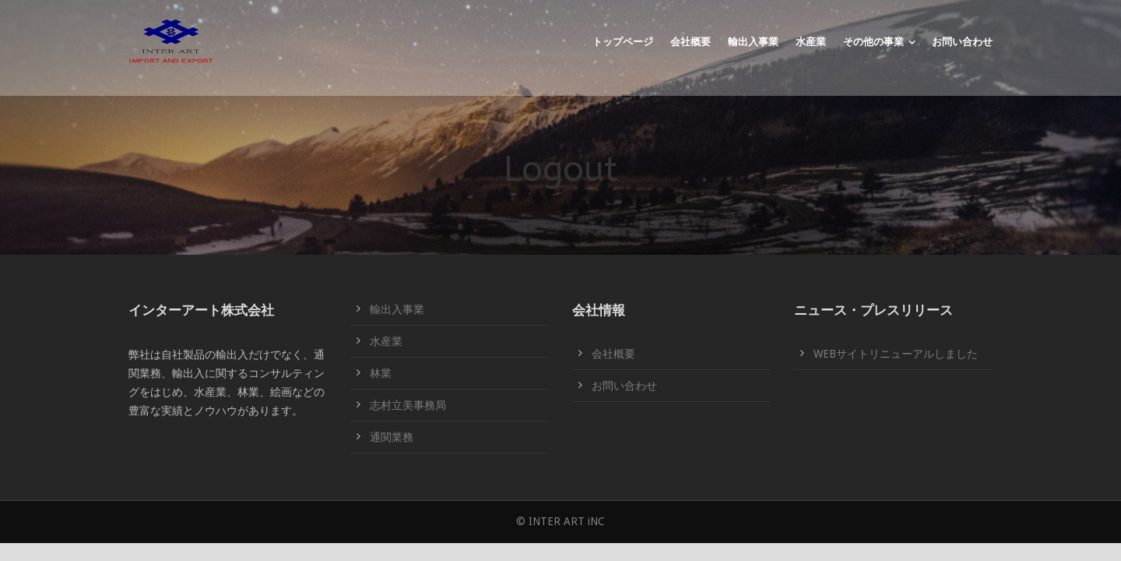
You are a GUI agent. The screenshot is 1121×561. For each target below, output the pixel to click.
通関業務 (391, 437)
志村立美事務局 (408, 405)
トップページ (622, 42)
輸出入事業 (753, 42)
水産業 (811, 42)
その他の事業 (873, 42)
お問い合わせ (962, 42)
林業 (381, 373)
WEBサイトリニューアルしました (896, 354)
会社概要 (690, 42)
